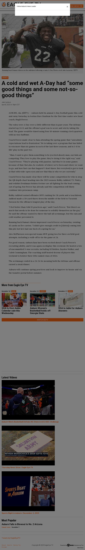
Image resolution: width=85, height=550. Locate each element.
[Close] (67, 6)
